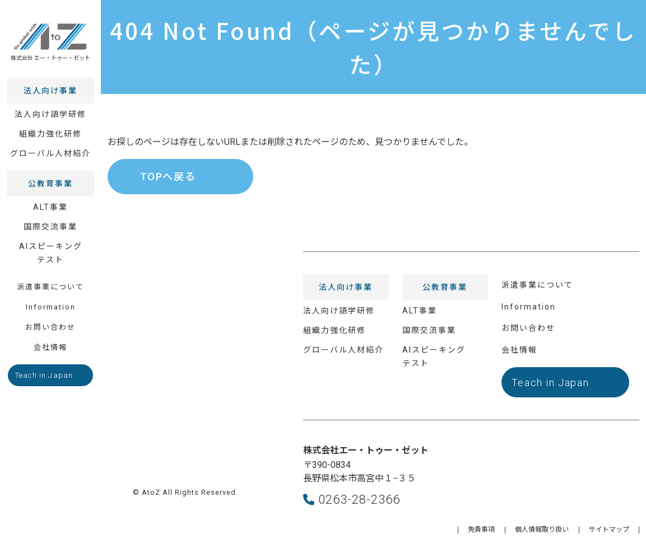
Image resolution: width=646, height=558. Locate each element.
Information (51, 300)
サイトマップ (609, 529)
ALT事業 (50, 200)
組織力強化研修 (50, 127)
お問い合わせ (50, 320)
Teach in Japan (44, 368)
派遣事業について (50, 280)
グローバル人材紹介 (50, 146)
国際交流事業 (50, 219)
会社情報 (50, 340)
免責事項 (481, 529)
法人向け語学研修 (50, 107)
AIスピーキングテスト (50, 246)
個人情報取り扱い (542, 529)
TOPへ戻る (168, 176)
